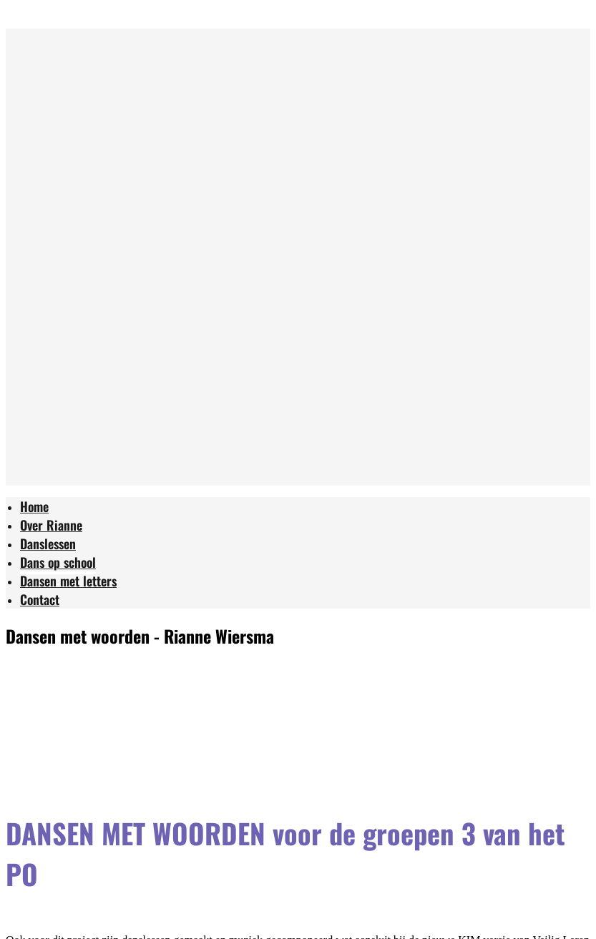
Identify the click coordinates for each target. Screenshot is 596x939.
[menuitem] (34, 508)
